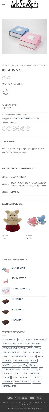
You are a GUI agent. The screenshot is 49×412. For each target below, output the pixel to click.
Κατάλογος (40, 403)
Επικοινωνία (24, 405)
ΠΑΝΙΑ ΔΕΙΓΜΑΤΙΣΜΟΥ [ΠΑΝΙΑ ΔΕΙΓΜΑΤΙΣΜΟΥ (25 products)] (11, 369)
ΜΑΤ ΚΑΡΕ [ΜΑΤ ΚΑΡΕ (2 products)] (23, 365)
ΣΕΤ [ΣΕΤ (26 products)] (40, 369)
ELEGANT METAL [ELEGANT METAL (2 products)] (9, 340)
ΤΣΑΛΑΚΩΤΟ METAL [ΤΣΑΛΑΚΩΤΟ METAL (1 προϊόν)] (23, 382)
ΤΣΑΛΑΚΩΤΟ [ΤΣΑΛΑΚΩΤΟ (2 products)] (8, 382)
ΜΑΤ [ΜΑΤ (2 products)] (14, 365)
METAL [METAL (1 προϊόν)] (21, 340)
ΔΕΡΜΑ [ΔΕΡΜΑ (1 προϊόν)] (38, 348)
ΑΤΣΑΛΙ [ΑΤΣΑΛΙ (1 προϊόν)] (29, 340)
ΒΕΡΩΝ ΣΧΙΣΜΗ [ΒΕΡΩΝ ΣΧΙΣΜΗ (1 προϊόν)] (24, 344)
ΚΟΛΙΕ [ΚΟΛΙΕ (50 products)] (40, 356)
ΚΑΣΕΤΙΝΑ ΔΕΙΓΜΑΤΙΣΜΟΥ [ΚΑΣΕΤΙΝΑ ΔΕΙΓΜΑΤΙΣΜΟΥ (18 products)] (13, 356)
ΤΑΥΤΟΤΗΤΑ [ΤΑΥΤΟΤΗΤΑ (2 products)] (36, 377)
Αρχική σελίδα (8, 66)
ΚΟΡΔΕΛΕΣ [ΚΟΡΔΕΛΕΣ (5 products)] (7, 361)
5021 (4, 238)
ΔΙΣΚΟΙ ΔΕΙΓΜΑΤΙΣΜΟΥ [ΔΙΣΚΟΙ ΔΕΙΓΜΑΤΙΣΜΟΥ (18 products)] (11, 352)
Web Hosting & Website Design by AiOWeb (24, 408)
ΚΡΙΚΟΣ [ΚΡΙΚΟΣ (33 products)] (34, 361)
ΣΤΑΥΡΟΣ (12, 123)
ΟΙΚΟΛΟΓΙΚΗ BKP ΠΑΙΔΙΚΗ (36, 66)
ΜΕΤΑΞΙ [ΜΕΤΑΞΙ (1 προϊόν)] (32, 365)
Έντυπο (30, 403)
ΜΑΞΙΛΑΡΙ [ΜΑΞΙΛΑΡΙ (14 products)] (6, 365)
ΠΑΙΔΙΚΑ (36, 119)
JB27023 (30, 238)
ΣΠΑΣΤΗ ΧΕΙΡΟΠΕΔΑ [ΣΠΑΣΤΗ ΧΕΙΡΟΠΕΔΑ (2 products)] (31, 373)
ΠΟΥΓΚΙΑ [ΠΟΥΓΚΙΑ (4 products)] (26, 369)
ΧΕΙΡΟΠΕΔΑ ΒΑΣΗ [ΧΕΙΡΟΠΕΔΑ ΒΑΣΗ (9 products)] (9, 386)
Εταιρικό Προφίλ (18, 403)
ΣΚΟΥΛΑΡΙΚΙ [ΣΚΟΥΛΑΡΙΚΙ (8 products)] (7, 373)
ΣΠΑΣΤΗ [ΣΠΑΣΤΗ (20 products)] (17, 373)
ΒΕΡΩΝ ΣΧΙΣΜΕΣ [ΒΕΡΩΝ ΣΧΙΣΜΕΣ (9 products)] (9, 344)
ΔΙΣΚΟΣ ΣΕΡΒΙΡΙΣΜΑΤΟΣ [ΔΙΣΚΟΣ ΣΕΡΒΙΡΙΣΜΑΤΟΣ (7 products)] (32, 352)
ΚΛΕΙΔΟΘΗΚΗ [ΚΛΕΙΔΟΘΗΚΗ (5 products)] (30, 356)
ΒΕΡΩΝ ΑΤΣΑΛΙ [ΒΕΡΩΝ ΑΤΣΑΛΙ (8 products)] (40, 340)
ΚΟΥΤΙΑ (20, 66)
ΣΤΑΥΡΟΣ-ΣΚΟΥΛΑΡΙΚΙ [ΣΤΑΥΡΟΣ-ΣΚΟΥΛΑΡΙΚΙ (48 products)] (20, 377)
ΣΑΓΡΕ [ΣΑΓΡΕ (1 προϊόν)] (34, 369)
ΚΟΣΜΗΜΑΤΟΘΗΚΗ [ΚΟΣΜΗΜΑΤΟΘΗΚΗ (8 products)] (21, 361)
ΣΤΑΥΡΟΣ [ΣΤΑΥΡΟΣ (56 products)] (6, 377)
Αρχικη (6, 403)
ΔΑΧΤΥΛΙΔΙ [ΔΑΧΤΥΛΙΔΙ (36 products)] (36, 344)
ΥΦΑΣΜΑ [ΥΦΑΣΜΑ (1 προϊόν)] (36, 382)
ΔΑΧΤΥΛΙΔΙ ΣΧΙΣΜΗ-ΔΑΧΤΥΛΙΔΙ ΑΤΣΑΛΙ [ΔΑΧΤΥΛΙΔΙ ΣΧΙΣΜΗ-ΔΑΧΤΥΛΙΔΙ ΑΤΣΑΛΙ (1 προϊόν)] (18, 348)
